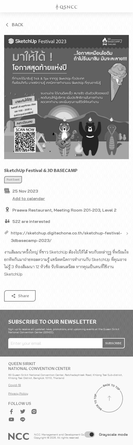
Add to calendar (28, 198)
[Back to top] (109, 399)
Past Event (13, 179)
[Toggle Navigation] (127, 6)
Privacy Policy (18, 393)
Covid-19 (14, 385)
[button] (14, 25)
